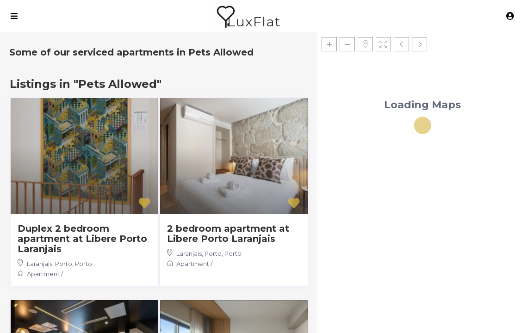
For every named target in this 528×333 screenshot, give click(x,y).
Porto (83, 263)
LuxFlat (253, 21)
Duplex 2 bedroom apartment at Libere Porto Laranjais (82, 238)
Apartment (43, 274)
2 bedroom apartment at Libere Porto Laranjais (228, 233)
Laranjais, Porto (49, 263)
